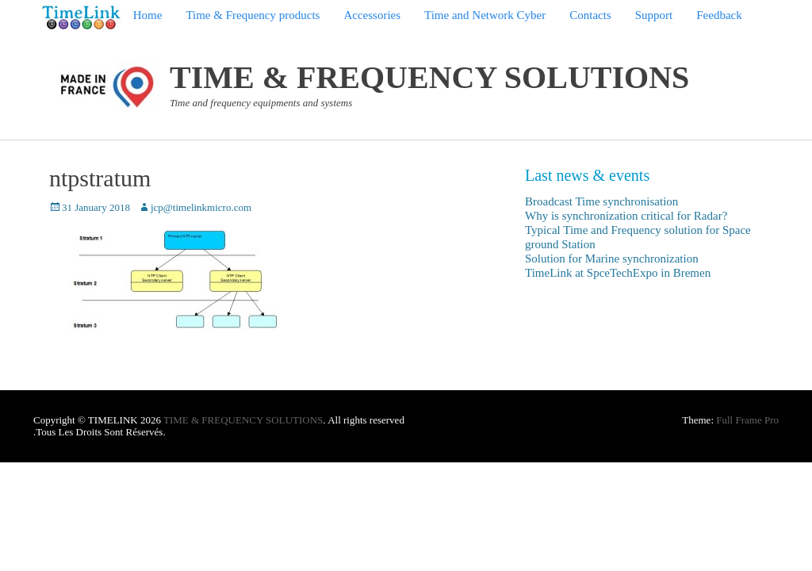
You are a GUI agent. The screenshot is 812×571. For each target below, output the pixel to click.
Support (654, 15)
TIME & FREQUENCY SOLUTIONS (429, 77)
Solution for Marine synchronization (612, 258)
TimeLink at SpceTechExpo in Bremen (617, 272)
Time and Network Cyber (485, 15)
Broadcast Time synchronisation (601, 201)
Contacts (590, 15)
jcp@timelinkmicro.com (201, 207)
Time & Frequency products (253, 15)
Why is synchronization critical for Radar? (626, 215)
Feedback (718, 15)
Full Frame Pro (747, 420)
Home (148, 15)
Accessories (371, 15)
